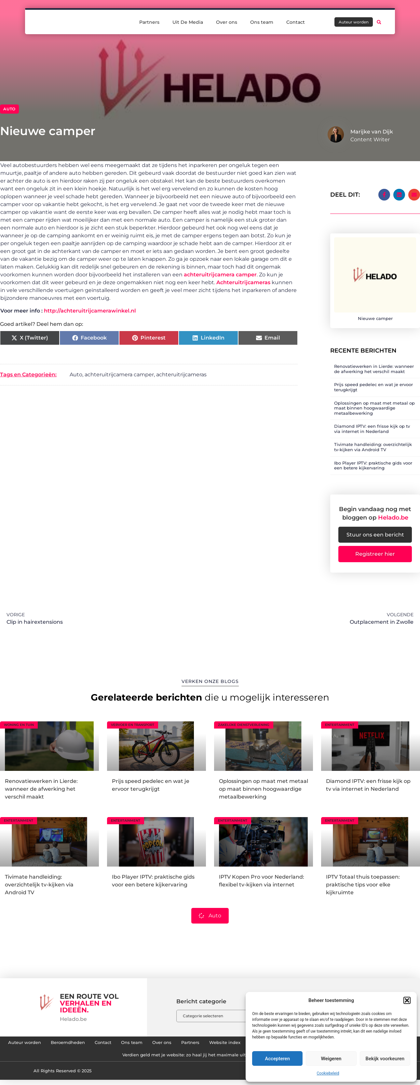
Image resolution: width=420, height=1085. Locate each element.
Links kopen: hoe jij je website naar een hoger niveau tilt (109, 1059)
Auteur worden (71, 1044)
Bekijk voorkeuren (384, 1059)
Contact (295, 20)
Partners (149, 20)
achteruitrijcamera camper (220, 274)
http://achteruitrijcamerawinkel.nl (90, 311)
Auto (9, 108)
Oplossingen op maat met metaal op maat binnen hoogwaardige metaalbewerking (374, 404)
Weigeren (331, 1059)
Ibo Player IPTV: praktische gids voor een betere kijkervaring (373, 462)
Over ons (226, 20)
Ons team (261, 20)
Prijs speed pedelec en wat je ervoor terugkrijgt (373, 383)
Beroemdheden (121, 1044)
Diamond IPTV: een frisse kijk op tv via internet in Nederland (372, 425)
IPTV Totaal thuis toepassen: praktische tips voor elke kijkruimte (363, 885)
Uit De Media (187, 20)
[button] (407, 1000)
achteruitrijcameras (181, 374)
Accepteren (277, 1059)
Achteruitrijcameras (243, 282)
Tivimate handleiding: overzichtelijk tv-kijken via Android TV (373, 443)
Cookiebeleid (328, 1073)
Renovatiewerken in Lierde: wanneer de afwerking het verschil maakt (374, 365)
